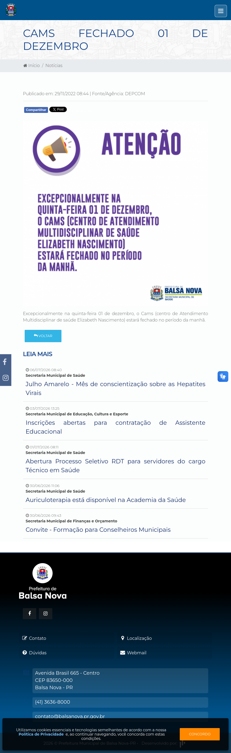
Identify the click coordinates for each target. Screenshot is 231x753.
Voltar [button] (43, 336)
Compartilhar (36, 110)
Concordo (200, 734)
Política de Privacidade (41, 734)
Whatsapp (86, 111)
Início (31, 65)
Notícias (53, 65)
